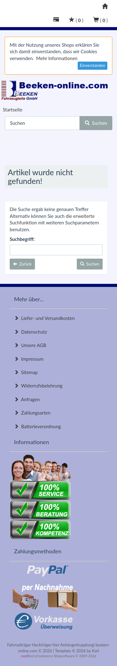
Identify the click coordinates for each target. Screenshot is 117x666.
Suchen (96, 123)
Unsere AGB (30, 345)
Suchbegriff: (22, 239)
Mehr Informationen (56, 58)
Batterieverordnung (37, 426)
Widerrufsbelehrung (38, 385)
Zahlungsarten (32, 412)
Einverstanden (92, 65)
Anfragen (27, 399)
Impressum (28, 359)
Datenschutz (30, 332)
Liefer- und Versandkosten (44, 318)
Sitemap (26, 372)
